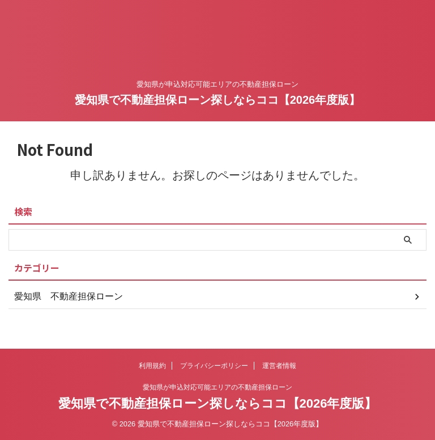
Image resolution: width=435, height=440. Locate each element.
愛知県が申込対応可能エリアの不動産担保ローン (217, 387)
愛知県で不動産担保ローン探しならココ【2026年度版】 (218, 100)
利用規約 (152, 366)
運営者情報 (279, 366)
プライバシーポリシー (214, 366)
